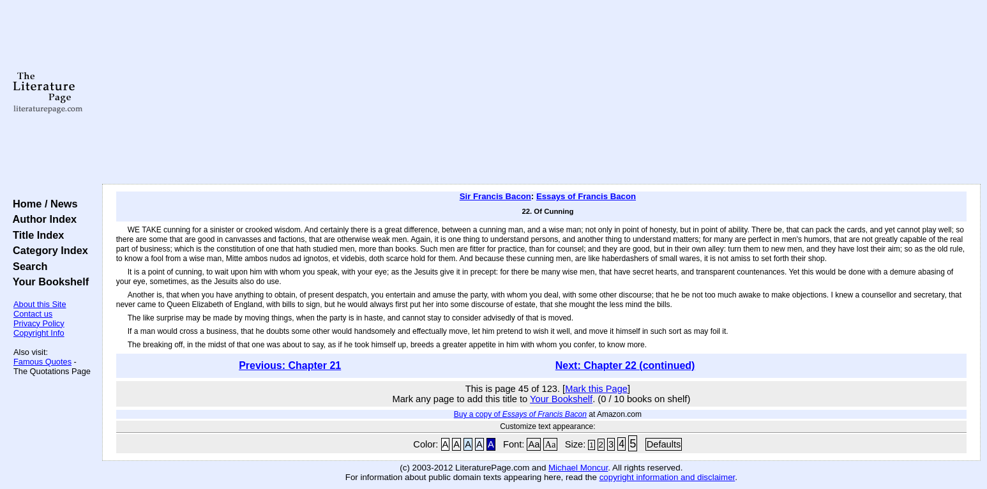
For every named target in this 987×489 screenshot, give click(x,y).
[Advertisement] (541, 92)
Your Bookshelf (48, 281)
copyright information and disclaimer (667, 477)
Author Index (42, 219)
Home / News (42, 203)
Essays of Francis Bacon (586, 196)
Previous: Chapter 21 (290, 365)
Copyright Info (38, 333)
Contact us (32, 314)
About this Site (39, 304)
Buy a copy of (520, 414)
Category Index (47, 250)
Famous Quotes (42, 361)
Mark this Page (596, 389)
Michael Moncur (578, 467)
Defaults (664, 444)
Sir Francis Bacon (495, 196)
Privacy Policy (38, 323)
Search (27, 266)
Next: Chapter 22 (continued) (625, 365)
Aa (533, 444)
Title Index (35, 235)
